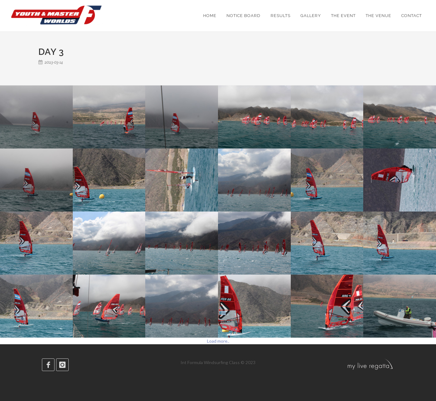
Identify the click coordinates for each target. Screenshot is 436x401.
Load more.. (218, 341)
